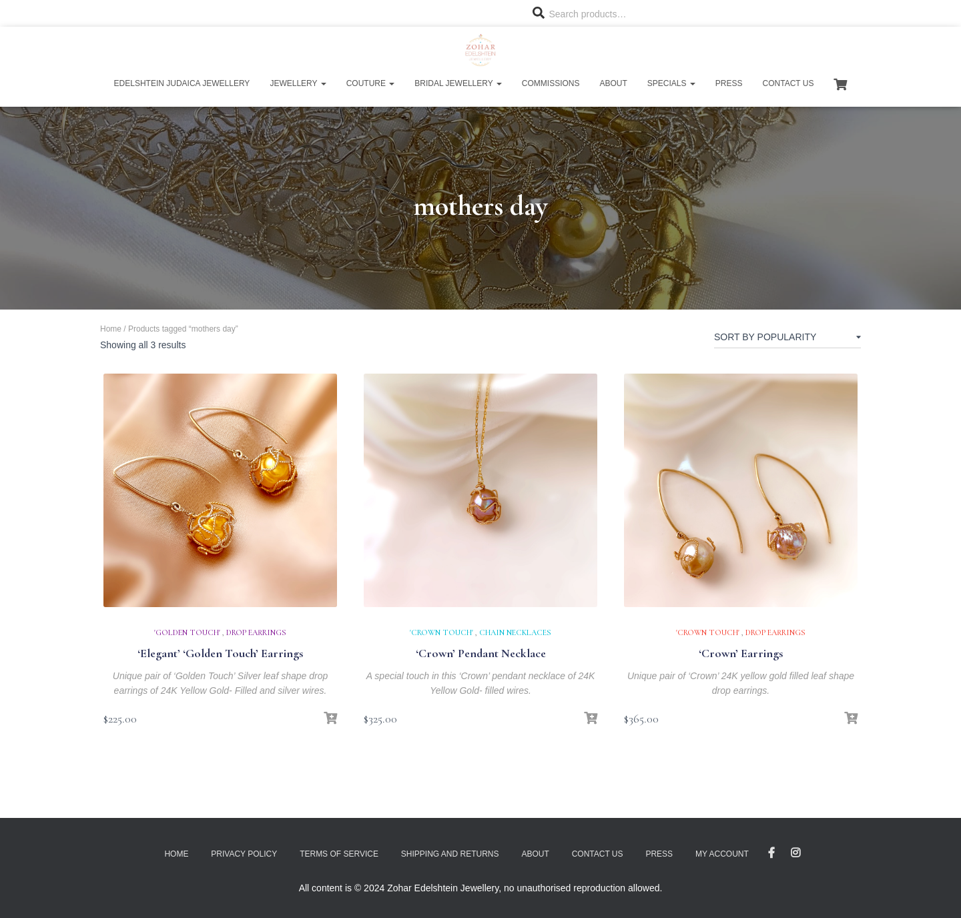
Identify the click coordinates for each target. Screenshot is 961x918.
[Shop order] (787, 340)
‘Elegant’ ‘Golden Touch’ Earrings (220, 653)
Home (110, 329)
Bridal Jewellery (458, 83)
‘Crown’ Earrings (741, 653)
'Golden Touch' (187, 632)
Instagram (795, 853)
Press (729, 83)
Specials (671, 83)
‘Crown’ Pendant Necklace (481, 653)
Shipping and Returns (450, 854)
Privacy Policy (244, 854)
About (613, 83)
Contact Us (788, 83)
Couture (370, 83)
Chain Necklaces (515, 632)
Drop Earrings (256, 632)
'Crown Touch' (441, 632)
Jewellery (298, 83)
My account (722, 854)
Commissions (551, 83)
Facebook (771, 853)
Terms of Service (339, 854)
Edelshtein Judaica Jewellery (182, 83)
